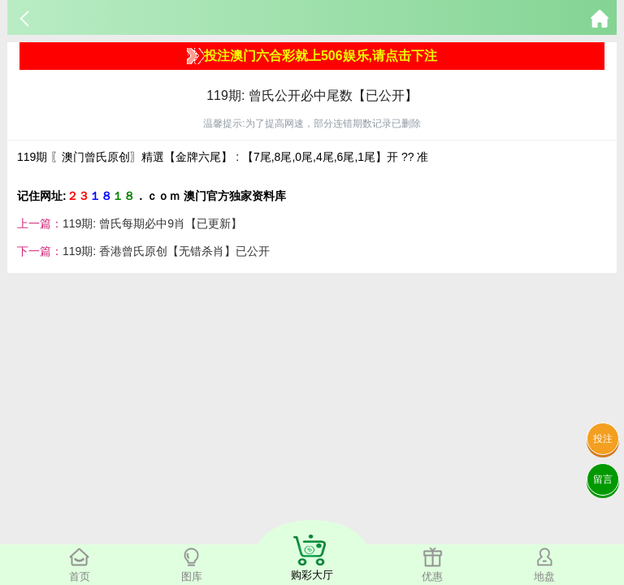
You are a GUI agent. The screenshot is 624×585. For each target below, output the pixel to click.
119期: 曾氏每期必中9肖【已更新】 (152, 223)
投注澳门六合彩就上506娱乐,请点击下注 (312, 56)
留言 (603, 479)
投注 (603, 438)
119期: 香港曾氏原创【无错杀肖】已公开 (166, 251)
